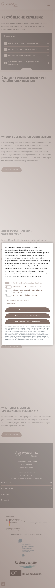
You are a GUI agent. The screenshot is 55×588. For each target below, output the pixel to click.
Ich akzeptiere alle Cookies (27, 316)
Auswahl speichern (27, 310)
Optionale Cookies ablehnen (27, 322)
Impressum (10, 304)
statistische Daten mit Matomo (28, 287)
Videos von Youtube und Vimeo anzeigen (27, 291)
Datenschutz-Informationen (17, 301)
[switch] (8, 287)
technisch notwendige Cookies (27, 283)
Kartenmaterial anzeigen (25, 295)
